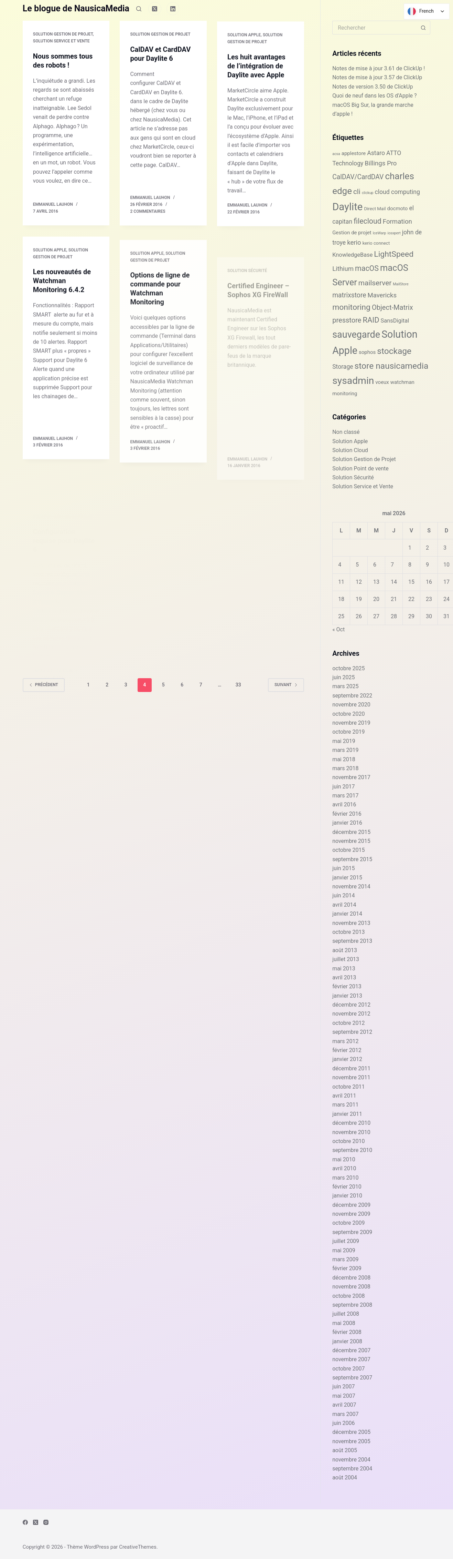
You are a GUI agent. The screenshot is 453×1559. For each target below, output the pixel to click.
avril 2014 (344, 904)
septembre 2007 (352, 1377)
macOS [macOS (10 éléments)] (367, 268)
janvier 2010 (347, 1195)
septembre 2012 (352, 1032)
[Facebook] (25, 1522)
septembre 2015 (352, 859)
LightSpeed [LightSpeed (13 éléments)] (393, 254)
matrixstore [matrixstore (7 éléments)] (349, 295)
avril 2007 (344, 1405)
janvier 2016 (347, 822)
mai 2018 (343, 759)
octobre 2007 (348, 1368)
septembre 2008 (352, 1305)
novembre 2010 (351, 1132)
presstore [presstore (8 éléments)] (346, 320)
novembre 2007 (351, 1359)
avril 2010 (344, 1168)
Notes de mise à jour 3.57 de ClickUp (377, 77)
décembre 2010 (351, 1123)
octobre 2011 (348, 1086)
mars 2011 (345, 1104)
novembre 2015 (351, 841)
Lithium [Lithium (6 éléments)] (343, 269)
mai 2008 (343, 1323)
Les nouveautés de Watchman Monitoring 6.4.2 (62, 291)
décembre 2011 (351, 1068)
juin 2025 (343, 677)
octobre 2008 (348, 1296)
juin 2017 (343, 786)
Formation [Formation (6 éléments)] (397, 221)
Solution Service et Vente (61, 41)
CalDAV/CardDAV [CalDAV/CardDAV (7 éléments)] (358, 177)
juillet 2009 (345, 1241)
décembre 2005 (351, 1432)
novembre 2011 (351, 1077)
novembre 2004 (351, 1459)
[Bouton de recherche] (423, 27)
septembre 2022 (352, 695)
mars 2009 (345, 1259)
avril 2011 (344, 1095)
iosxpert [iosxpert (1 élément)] (393, 233)
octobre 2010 (348, 1141)
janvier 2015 (347, 877)
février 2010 (347, 1186)
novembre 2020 (351, 704)
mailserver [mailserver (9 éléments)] (375, 283)
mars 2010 (345, 1177)
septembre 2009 (352, 1232)
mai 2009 (343, 1250)
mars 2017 (345, 795)
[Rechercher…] (374, 27)
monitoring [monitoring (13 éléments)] (351, 307)
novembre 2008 (351, 1286)
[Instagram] (45, 1522)
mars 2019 (345, 750)
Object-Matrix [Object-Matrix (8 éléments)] (392, 307)
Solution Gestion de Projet (63, 34)
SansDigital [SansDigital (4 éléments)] (395, 320)
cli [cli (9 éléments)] (356, 191)
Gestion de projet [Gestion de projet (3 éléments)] (351, 233)
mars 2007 (345, 1414)
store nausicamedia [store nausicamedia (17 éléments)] (392, 366)
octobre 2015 (348, 850)
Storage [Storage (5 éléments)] (342, 366)
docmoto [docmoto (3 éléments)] (397, 208)
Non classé (345, 432)
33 (238, 684)
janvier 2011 (347, 1114)
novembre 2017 (351, 777)
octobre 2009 (348, 1223)
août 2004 (344, 1477)
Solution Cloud (350, 450)
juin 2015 (343, 868)
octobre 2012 (348, 1023)
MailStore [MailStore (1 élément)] (400, 284)
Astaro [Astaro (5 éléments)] (376, 153)
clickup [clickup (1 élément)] (368, 193)
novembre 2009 (351, 1214)
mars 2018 (345, 768)
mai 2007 (343, 1396)
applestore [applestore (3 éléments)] (354, 153)
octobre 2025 (348, 668)
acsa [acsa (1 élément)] (336, 154)
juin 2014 (343, 895)
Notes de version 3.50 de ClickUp (372, 86)
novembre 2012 (351, 1013)
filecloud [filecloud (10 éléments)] (367, 221)
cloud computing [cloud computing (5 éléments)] (397, 191)
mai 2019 (343, 741)
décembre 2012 (351, 1004)
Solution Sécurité (353, 477)
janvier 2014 (347, 913)
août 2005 (344, 1450)
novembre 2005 (351, 1441)
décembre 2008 (351, 1277)
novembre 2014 (351, 886)
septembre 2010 (352, 1150)
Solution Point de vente (360, 468)
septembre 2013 (352, 941)
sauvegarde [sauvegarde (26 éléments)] (356, 334)
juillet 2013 (345, 959)
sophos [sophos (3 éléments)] (367, 352)
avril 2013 (344, 977)
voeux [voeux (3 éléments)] (382, 382)
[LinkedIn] (173, 8)
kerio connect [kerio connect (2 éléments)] (376, 243)
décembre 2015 (351, 832)
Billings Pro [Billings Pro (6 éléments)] (381, 163)
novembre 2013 (351, 923)
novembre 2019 (351, 723)
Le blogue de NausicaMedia (76, 8)
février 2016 (347, 814)
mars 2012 (345, 1041)
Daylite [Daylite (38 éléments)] (347, 207)
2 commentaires (147, 213)
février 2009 (347, 1268)
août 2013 (344, 950)
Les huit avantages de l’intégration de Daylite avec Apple (256, 75)
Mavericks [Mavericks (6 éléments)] (382, 295)
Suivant (286, 684)
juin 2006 (343, 1423)
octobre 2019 (348, 731)
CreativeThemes (138, 1547)
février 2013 (347, 986)
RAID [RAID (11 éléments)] (371, 320)
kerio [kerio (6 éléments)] (354, 242)
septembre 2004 (352, 1468)
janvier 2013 (347, 995)
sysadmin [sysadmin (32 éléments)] (353, 380)
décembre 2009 (351, 1205)
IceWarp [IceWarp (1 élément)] (379, 233)
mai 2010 (343, 1159)
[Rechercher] (138, 8)
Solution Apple (244, 44)
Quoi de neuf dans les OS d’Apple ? (374, 95)
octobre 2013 (348, 932)
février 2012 (347, 1050)
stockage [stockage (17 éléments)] (394, 351)
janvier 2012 (347, 1059)
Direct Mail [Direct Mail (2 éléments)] (375, 208)
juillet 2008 (345, 1314)
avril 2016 (344, 804)
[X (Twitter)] (154, 8)
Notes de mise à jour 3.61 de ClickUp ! (378, 68)
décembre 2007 (351, 1350)
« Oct (338, 629)
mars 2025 (345, 686)
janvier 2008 (347, 1341)
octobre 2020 (348, 714)
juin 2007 (343, 1386)
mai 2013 (343, 968)
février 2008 (347, 1332)
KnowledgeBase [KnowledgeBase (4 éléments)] (352, 255)
